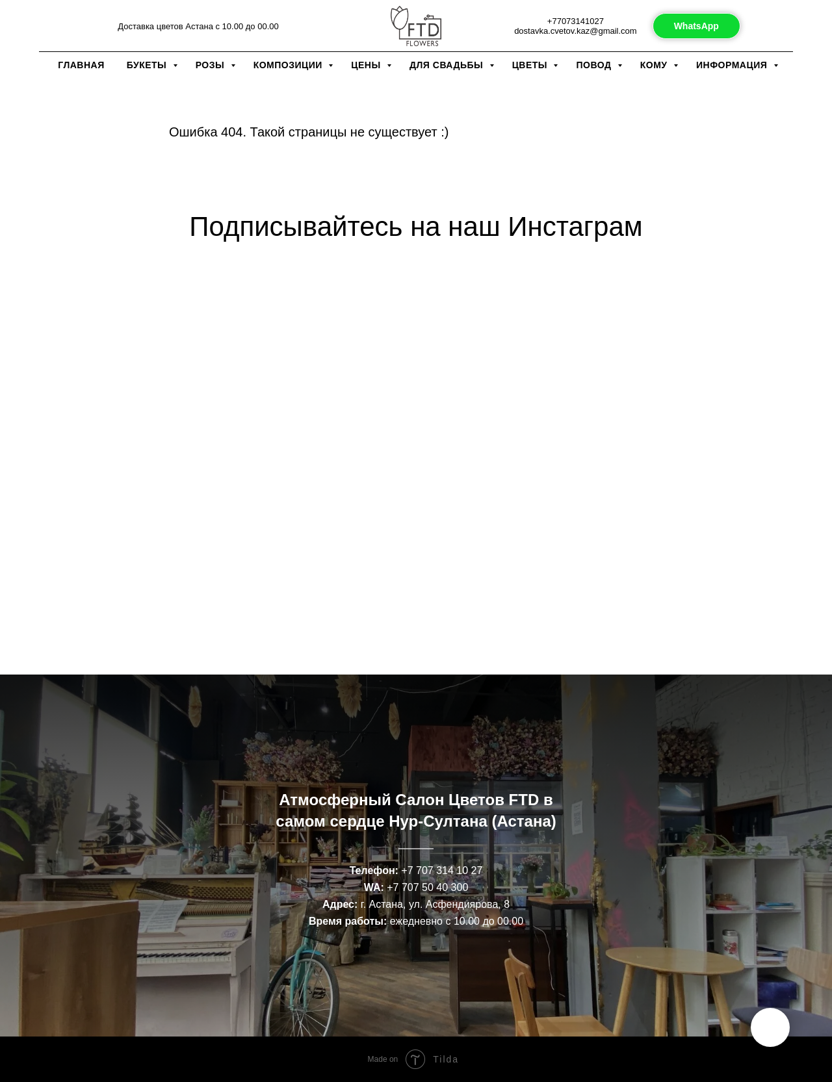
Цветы (531, 65)
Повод (595, 65)
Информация (733, 65)
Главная (81, 65)
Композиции (290, 65)
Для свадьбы (448, 65)
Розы (212, 65)
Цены (367, 65)
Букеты (148, 65)
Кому (655, 65)
